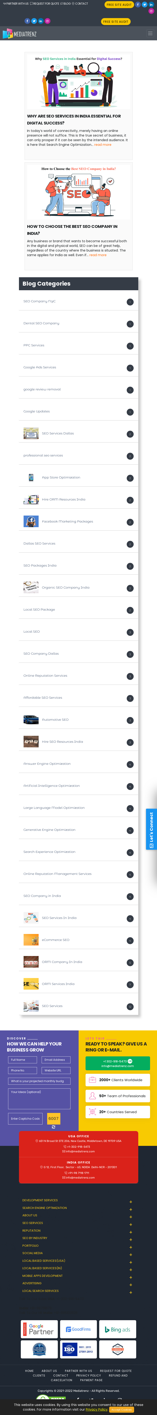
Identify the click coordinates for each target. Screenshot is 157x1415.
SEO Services (52, 1006)
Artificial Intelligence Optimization (52, 785)
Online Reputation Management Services (58, 873)
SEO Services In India (59, 917)
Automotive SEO (55, 719)
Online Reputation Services (45, 675)
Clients (39, 1375)
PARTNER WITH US (16, 4)
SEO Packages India (40, 565)
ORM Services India (58, 984)
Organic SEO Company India (66, 587)
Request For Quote (116, 1371)
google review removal (42, 389)
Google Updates (37, 411)
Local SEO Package (39, 609)
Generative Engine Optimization (50, 829)
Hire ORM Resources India (64, 499)
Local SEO (32, 631)
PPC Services (34, 345)
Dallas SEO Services (39, 543)
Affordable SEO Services (43, 697)
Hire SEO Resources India (62, 741)
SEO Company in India (42, 895)
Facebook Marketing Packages (67, 521)
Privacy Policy (88, 1375)
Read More (102, 144)
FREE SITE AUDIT (119, 5)
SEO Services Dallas (58, 433)
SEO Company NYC (40, 301)
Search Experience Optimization (50, 851)
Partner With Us (78, 1371)
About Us (49, 1371)
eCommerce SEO (56, 939)
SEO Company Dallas (41, 653)
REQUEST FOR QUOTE (44, 4)
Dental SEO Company (41, 323)
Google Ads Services (40, 367)
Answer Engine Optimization (47, 763)
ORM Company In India (62, 961)
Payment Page (91, 1380)
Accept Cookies (121, 1410)
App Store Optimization (61, 477)
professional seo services (43, 455)
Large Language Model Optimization (54, 807)
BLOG (65, 4)
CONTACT (80, 4)
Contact (60, 1375)
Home (29, 1371)
